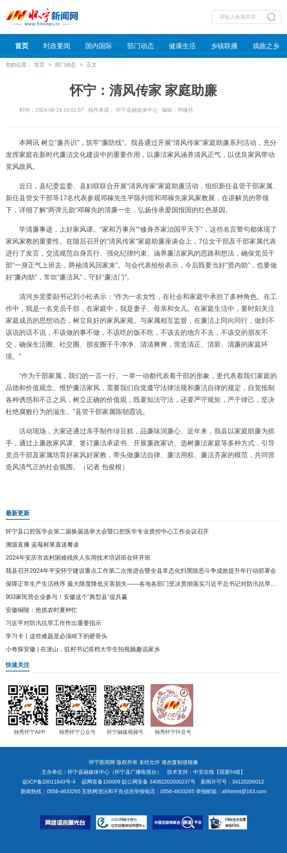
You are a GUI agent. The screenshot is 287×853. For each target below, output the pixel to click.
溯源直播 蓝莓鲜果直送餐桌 (42, 544)
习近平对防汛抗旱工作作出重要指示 (53, 623)
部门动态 (140, 46)
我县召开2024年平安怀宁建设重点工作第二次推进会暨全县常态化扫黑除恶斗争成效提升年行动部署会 (141, 571)
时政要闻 (56, 46)
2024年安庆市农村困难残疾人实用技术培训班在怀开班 (78, 557)
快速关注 (18, 665)
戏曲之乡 (266, 46)
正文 (91, 65)
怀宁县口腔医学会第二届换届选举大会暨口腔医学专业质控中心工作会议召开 (107, 531)
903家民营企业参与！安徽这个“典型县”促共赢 (66, 597)
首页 (21, 46)
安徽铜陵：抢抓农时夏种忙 (41, 610)
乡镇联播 (224, 46)
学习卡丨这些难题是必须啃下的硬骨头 (56, 636)
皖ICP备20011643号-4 (49, 782)
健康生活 (182, 46)
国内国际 (98, 46)
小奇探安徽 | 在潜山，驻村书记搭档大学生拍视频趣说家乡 (83, 649)
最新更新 (18, 513)
